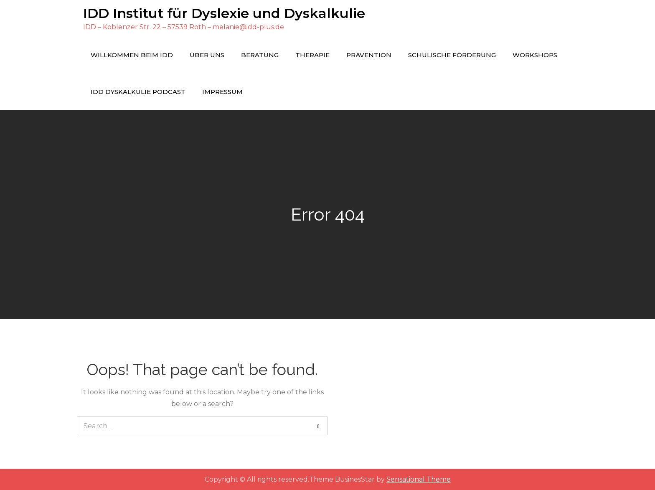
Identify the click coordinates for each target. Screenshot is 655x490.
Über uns (207, 55)
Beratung (260, 55)
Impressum (222, 92)
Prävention (368, 55)
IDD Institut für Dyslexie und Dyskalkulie (224, 13)
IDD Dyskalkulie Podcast (138, 92)
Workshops (535, 55)
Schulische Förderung (452, 55)
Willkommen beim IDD (132, 55)
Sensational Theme (418, 479)
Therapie (312, 55)
